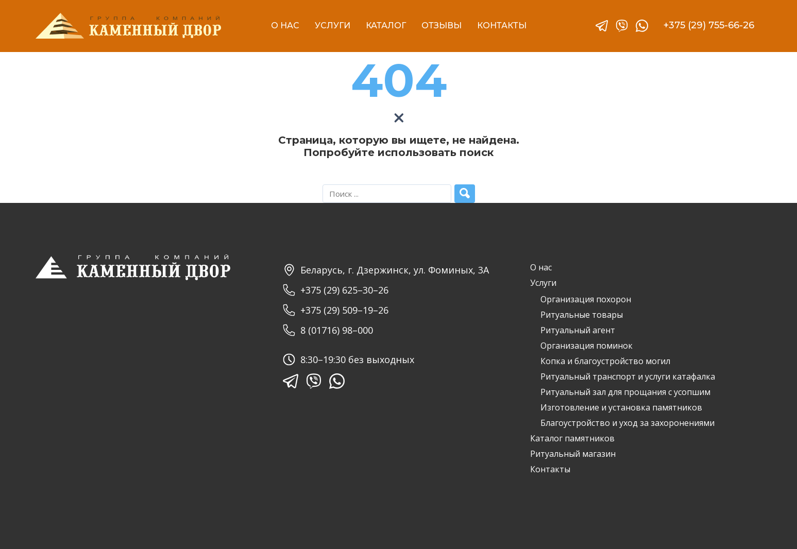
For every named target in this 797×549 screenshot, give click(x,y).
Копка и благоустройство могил (605, 361)
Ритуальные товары (581, 314)
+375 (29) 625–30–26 (335, 290)
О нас (541, 267)
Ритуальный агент (577, 330)
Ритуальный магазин (573, 453)
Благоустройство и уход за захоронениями (627, 422)
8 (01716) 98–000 (328, 330)
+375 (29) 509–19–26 (335, 310)
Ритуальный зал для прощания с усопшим (625, 392)
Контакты (550, 469)
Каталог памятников (572, 438)
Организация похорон (585, 299)
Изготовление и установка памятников (621, 407)
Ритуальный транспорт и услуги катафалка (627, 376)
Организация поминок (586, 345)
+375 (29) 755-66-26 (709, 25)
